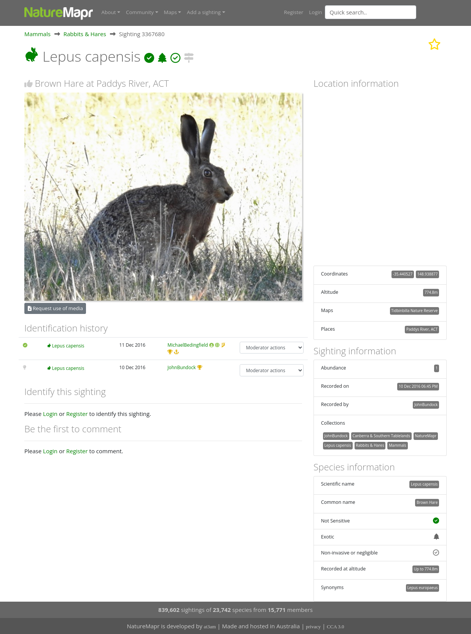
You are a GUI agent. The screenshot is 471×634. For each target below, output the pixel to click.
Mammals (37, 34)
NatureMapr (425, 435)
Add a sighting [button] (204, 12)
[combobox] (386, 12)
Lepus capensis (68, 345)
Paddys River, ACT (422, 329)
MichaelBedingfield (187, 345)
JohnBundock (181, 367)
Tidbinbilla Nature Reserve (414, 310)
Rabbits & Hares (85, 34)
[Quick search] (370, 12)
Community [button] (140, 12)
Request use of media (55, 308)
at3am (210, 626)
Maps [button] (170, 12)
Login (315, 12)
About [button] (109, 12)
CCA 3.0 (335, 626)
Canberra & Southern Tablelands (381, 435)
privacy (313, 626)
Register (293, 12)
